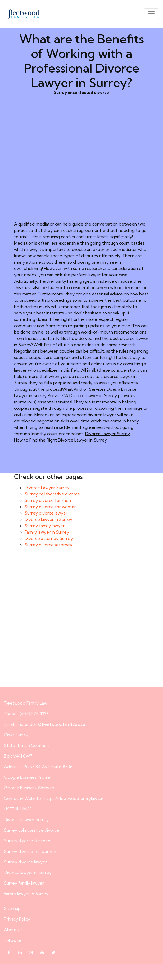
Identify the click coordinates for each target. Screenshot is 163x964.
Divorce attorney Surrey (49, 538)
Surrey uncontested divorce (81, 166)
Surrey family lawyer (45, 525)
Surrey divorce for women (51, 506)
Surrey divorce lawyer (46, 513)
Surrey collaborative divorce (52, 494)
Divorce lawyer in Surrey (48, 519)
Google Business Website (29, 787)
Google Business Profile (27, 777)
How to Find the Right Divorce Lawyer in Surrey (60, 440)
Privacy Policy (17, 919)
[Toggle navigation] (151, 13)
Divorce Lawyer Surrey (107, 433)
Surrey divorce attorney (48, 544)
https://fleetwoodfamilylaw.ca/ (73, 798)
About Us (13, 929)
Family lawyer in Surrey (47, 532)
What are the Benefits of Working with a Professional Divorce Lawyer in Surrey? (81, 622)
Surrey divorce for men (48, 500)
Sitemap (12, 908)
